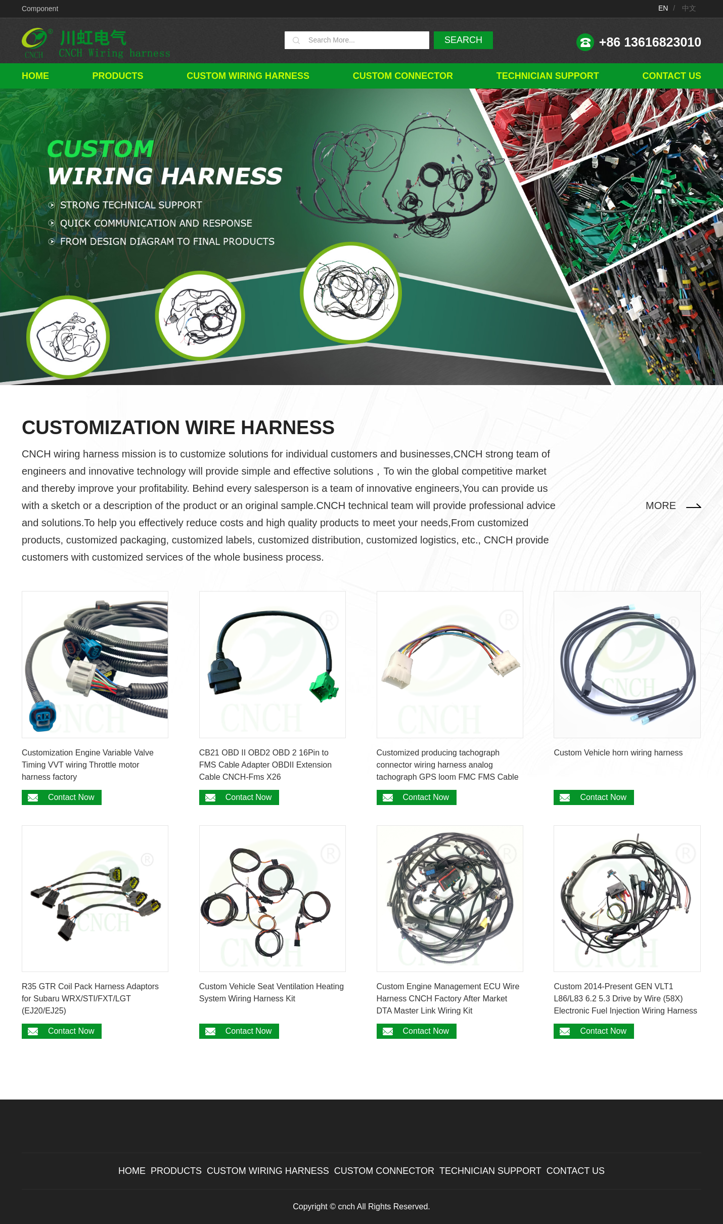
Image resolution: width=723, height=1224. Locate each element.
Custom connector (403, 76)
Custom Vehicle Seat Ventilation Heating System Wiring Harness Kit (271, 992)
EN (663, 8)
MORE (661, 505)
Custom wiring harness (248, 76)
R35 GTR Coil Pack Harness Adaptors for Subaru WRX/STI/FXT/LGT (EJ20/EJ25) (90, 998)
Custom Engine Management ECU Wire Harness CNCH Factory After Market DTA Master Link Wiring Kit (448, 998)
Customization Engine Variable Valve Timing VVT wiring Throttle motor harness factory (88, 764)
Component (40, 9)
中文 (689, 8)
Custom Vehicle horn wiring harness (618, 752)
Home (35, 76)
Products (118, 76)
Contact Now (71, 797)
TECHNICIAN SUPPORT (547, 76)
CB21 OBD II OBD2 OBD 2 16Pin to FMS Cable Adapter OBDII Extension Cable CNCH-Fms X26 (265, 764)
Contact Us (671, 76)
